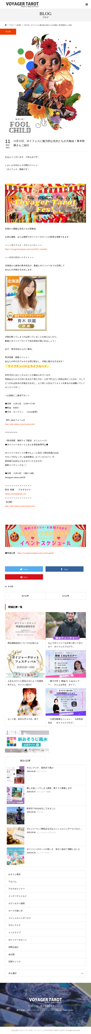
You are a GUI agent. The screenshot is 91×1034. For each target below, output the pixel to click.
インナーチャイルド (17, 896)
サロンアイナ (14, 925)
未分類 (10, 586)
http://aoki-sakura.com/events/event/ (20, 424)
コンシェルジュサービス (19, 918)
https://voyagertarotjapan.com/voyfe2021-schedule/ (26, 249)
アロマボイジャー (16, 889)
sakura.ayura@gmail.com (15, 494)
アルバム (12, 882)
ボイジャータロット (17, 940)
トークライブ (14, 932)
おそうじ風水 (14, 874)
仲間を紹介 (13, 947)
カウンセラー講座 (16, 903)
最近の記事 (25, 761)
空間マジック (14, 962)
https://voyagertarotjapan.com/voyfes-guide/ (35, 553)
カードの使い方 (15, 911)
